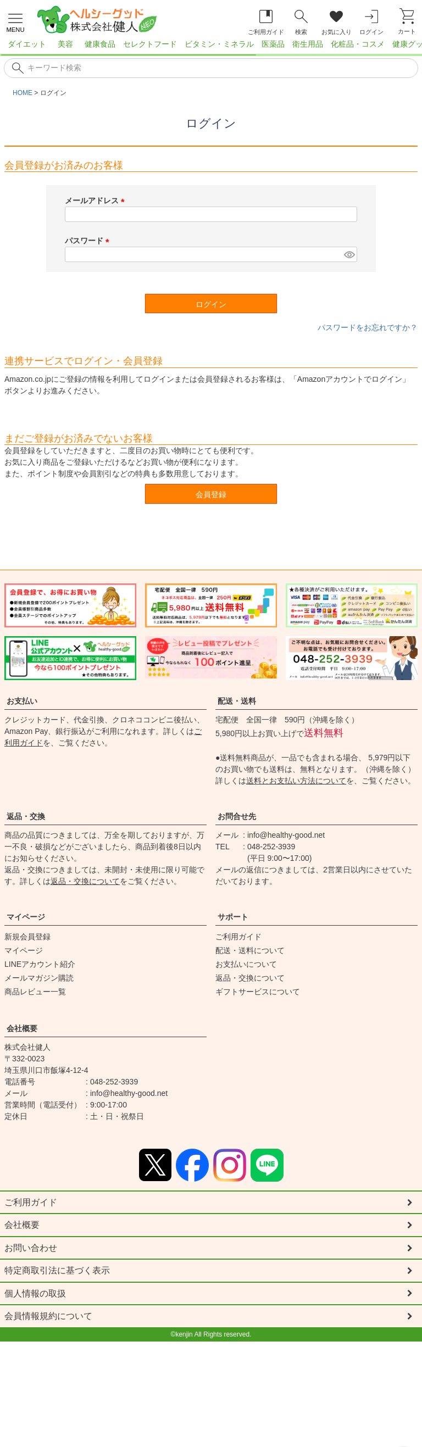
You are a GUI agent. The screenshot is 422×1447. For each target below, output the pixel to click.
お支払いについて (246, 964)
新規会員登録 (27, 936)
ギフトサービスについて (257, 991)
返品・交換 (26, 816)
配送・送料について (250, 950)
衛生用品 (307, 44)
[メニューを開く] (15, 21)
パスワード (89, 240)
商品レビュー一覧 (35, 991)
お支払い (22, 701)
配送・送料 (237, 701)
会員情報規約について (48, 1317)
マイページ (26, 916)
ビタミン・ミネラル (219, 44)
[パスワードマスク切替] (349, 254)
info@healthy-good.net (286, 835)
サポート (233, 916)
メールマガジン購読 (39, 977)
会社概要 (22, 1028)
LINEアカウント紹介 (39, 964)
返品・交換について (85, 881)
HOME (22, 93)
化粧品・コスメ (358, 44)
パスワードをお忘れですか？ (368, 327)
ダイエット (27, 44)
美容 (65, 44)
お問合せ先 (237, 816)
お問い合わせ (30, 1248)
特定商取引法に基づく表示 (57, 1271)
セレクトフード (150, 44)
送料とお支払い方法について (296, 780)
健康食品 (100, 44)
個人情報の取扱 (35, 1294)
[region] (211, 47)
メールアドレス (97, 200)
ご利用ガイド (238, 936)
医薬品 (273, 44)
